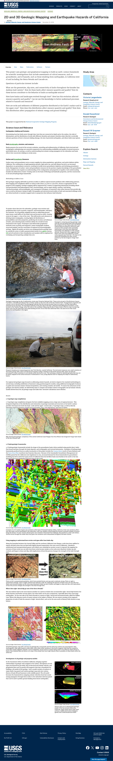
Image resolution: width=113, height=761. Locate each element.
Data (15, 67)
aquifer (44, 231)
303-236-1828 (92, 124)
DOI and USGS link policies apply (99, 734)
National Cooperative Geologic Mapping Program (41, 122)
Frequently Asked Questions (100, 3)
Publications (30, 67)
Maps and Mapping (89, 162)
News (66, 6)
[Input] (99, 6)
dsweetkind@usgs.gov (94, 122)
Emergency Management (97, 738)
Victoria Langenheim (92, 97)
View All (86, 168)
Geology (85, 155)
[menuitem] (51, 5)
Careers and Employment (61, 738)
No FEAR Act (8, 738)
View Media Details (74, 219)
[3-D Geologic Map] (56, 44)
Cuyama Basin (57, 451)
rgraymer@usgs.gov (93, 139)
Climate (85, 152)
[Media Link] (68, 209)
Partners (47, 67)
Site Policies (43, 733)
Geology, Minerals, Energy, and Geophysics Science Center (25, 11)
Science (51, 6)
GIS (7, 233)
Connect (72, 6)
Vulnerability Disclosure (47, 738)
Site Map (78, 733)
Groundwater (18, 159)
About (79, 6)
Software (39, 67)
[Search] (107, 6)
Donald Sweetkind (91, 114)
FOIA (23, 733)
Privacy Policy (62, 733)
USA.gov (24, 738)
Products (59, 6)
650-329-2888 (92, 141)
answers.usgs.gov (104, 755)
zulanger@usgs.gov (93, 106)
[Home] (11, 7)
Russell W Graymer (91, 130)
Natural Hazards (88, 165)
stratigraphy (14, 144)
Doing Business (80, 738)
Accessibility (8, 733)
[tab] (8, 67)
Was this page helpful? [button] (98, 759)
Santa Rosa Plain (13, 453)
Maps (21, 67)
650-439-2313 (92, 108)
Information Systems (89, 159)
